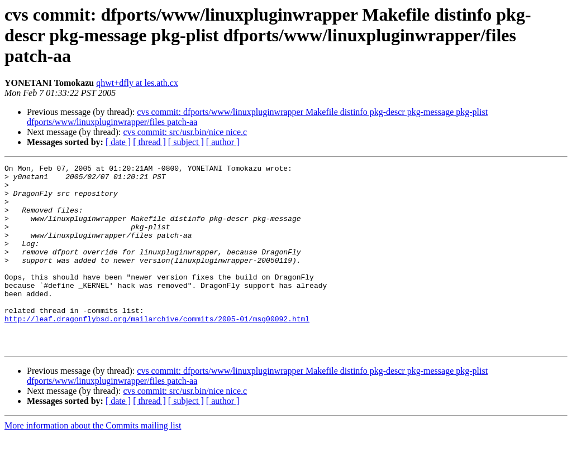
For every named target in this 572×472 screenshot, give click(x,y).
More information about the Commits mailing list (92, 462)
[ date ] (118, 142)
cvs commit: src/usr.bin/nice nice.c (185, 132)
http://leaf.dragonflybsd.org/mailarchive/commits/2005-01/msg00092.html (156, 350)
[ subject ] (186, 142)
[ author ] (223, 142)
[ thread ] (149, 142)
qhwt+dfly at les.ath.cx (137, 83)
